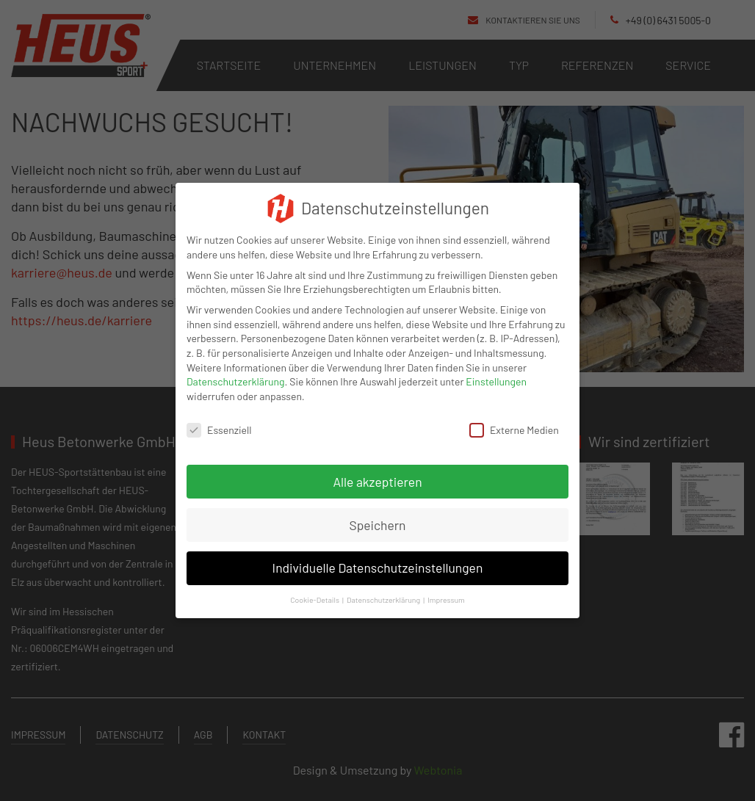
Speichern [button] (377, 514)
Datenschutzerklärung (236, 371)
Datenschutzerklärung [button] (383, 589)
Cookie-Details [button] (314, 589)
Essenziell (219, 419)
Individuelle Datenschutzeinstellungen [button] (377, 557)
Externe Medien (514, 419)
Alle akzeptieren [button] (377, 471)
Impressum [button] (446, 589)
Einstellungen (496, 371)
